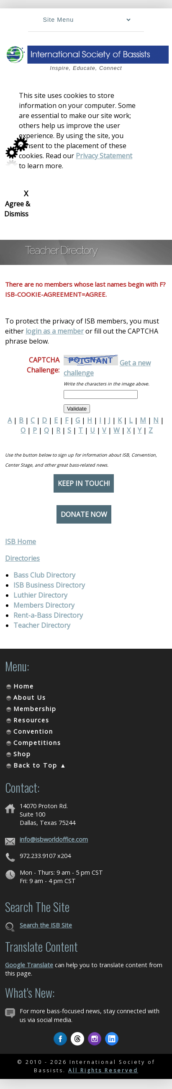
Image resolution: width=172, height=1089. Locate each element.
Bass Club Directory (44, 575)
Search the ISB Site (46, 925)
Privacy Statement (104, 155)
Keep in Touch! (84, 483)
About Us (29, 697)
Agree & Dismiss (17, 203)
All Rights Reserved (103, 1070)
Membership (34, 709)
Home (23, 686)
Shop (22, 754)
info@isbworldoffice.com (54, 839)
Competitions (37, 743)
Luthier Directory (40, 595)
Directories (22, 558)
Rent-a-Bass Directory (48, 615)
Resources (31, 720)
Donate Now (84, 514)
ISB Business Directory (49, 585)
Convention (33, 731)
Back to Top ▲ (40, 765)
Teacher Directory (41, 625)
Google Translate (29, 965)
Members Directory (43, 605)
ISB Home (20, 541)
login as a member (55, 331)
